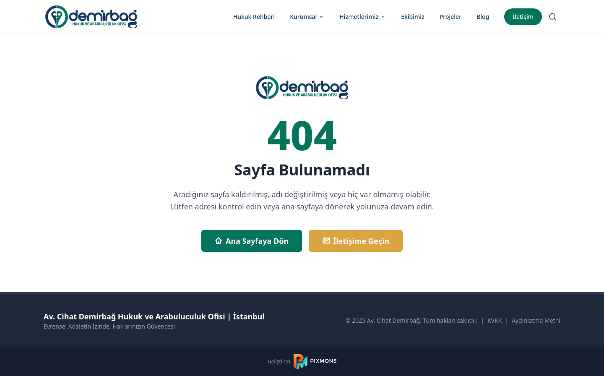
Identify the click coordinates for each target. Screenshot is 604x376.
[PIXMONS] (315, 361)
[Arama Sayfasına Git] (552, 17)
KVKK (494, 320)
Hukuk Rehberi (254, 17)
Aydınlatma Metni (536, 320)
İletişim (523, 17)
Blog (482, 17)
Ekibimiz (412, 17)
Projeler (450, 17)
